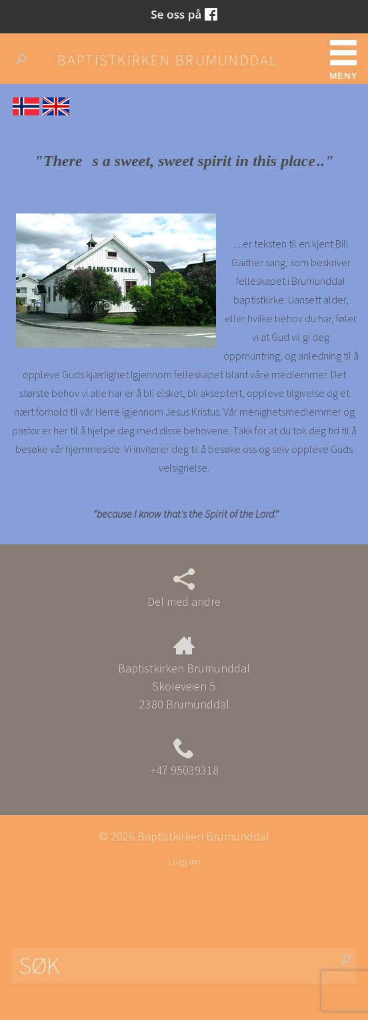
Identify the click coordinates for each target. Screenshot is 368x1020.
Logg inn (184, 861)
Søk (26, 59)
